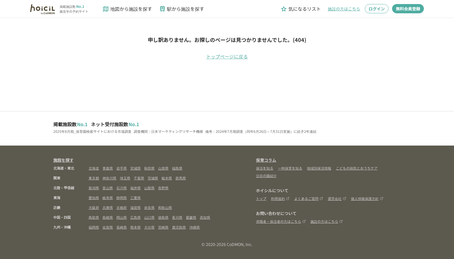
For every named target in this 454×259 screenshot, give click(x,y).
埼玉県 (125, 177)
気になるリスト (300, 8)
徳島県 (163, 217)
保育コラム (266, 160)
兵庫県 (107, 207)
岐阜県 (107, 197)
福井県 (135, 187)
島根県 (107, 217)
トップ (261, 198)
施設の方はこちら (344, 9)
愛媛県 (191, 217)
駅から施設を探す (181, 8)
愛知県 (94, 197)
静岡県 (121, 197)
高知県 (205, 217)
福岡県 (94, 227)
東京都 (94, 177)
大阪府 (94, 207)
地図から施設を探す (127, 8)
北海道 (94, 168)
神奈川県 (109, 177)
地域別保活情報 (319, 168)
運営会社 (337, 198)
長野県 (163, 187)
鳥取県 (94, 217)
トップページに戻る (227, 56)
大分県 (149, 227)
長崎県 (121, 227)
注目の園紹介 (266, 175)
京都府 (121, 207)
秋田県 (149, 168)
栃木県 (167, 177)
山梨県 (149, 187)
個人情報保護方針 (367, 198)
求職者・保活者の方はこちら (281, 221)
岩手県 (121, 168)
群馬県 (180, 177)
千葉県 (139, 177)
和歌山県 (165, 207)
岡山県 (121, 217)
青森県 (107, 168)
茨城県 (153, 177)
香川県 (177, 217)
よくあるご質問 (308, 198)
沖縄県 (194, 227)
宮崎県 (163, 227)
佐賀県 (107, 227)
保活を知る (264, 168)
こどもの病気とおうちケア (357, 168)
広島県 (135, 217)
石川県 (121, 187)
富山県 (107, 187)
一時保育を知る (290, 168)
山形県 (163, 168)
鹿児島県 (179, 227)
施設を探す (63, 160)
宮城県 (135, 168)
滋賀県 (135, 207)
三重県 (135, 197)
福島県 (177, 168)
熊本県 (135, 227)
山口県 (149, 217)
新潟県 (94, 187)
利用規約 (280, 198)
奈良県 (149, 207)
